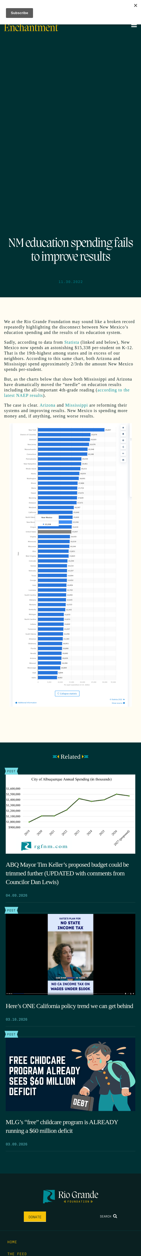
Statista (71, 342)
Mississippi (76, 405)
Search (108, 1216)
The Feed (17, 1253)
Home (12, 1241)
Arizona (47, 405)
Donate (34, 1216)
